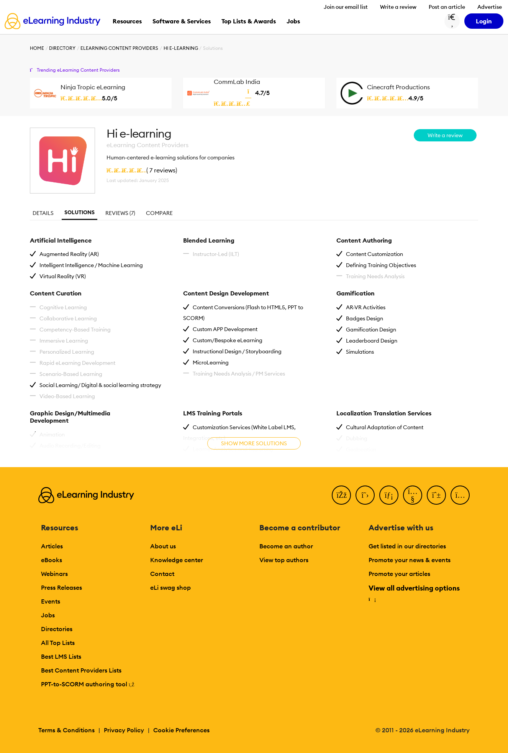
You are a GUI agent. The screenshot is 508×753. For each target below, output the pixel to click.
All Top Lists (58, 642)
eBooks (51, 560)
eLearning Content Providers (119, 48)
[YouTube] (412, 495)
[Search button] (452, 21)
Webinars (54, 573)
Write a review (398, 6)
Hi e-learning (181, 48)
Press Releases (61, 587)
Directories (56, 629)
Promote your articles (399, 573)
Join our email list (346, 6)
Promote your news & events (410, 560)
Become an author (286, 546)
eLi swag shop (170, 587)
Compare (159, 213)
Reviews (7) (120, 213)
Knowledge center (176, 560)
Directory (62, 48)
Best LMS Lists (61, 656)
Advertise (489, 6)
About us (163, 546)
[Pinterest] (436, 495)
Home (37, 48)
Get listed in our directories (407, 546)
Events (50, 601)
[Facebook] (341, 495)
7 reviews (162, 170)
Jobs (48, 615)
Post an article (447, 6)
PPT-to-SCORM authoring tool (87, 684)
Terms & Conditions (66, 730)
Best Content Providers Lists (81, 670)
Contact (162, 573)
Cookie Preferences (181, 730)
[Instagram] (460, 495)
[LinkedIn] (388, 495)
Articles (52, 546)
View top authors (283, 560)
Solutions (79, 212)
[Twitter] (365, 495)
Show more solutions (254, 443)
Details (43, 213)
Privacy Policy (124, 730)
